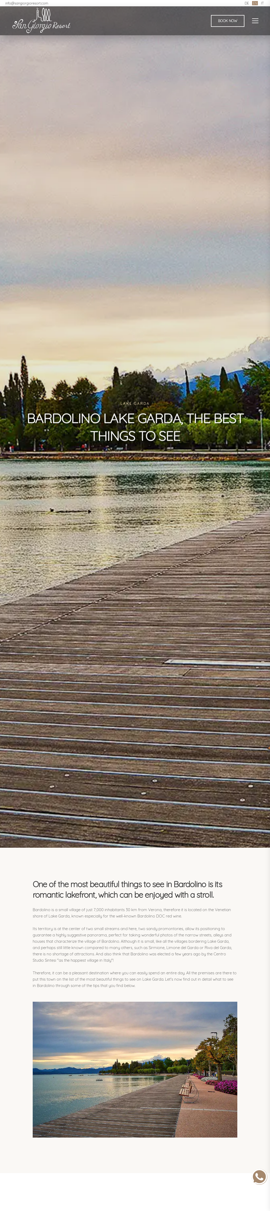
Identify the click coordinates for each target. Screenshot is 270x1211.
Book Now (227, 21)
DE (247, 3)
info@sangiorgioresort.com (26, 3)
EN (255, 3)
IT (262, 3)
